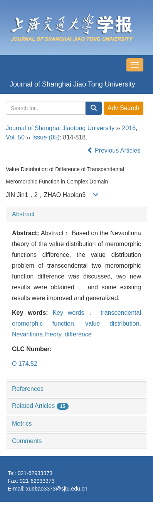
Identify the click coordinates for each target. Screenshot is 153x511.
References (28, 388)
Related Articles (40, 405)
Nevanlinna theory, (38, 334)
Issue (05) (45, 137)
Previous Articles (114, 150)
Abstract (23, 214)
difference (78, 334)
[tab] (76, 214)
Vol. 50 (15, 137)
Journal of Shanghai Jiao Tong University (72, 84)
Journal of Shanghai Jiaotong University (60, 128)
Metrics (22, 423)
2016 (129, 128)
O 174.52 (24, 363)
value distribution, (113, 323)
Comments (27, 441)
